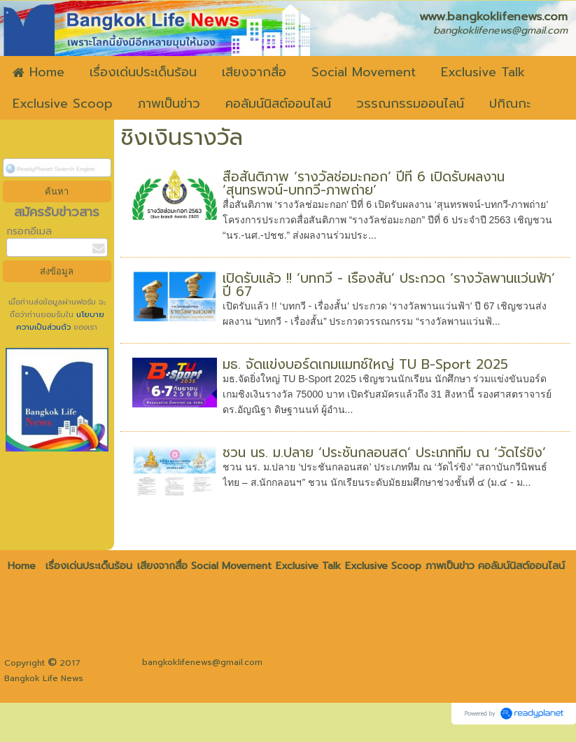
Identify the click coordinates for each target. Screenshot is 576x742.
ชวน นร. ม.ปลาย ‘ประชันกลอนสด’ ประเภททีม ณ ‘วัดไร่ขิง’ (384, 452)
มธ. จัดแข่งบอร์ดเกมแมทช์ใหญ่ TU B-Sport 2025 (365, 364)
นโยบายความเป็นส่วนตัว (60, 321)
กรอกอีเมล (29, 231)
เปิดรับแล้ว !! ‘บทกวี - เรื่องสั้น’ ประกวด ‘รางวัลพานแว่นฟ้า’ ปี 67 (389, 285)
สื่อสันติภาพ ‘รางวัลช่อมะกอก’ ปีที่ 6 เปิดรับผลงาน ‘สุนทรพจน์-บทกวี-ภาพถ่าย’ (364, 183)
